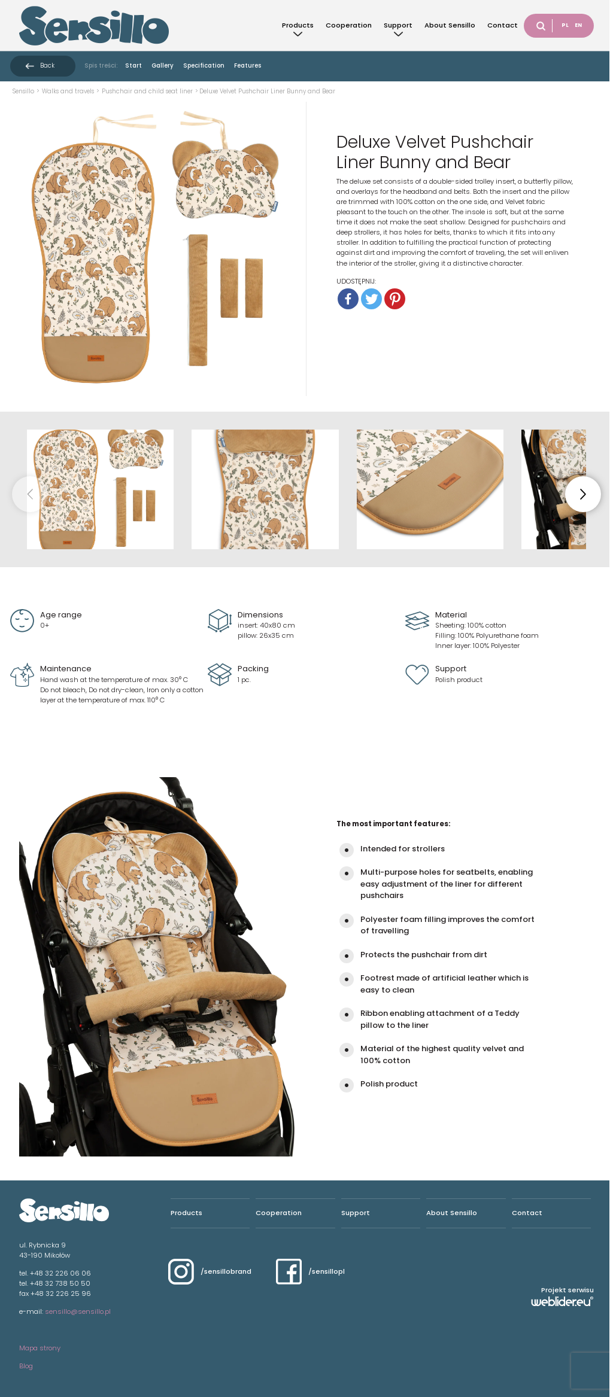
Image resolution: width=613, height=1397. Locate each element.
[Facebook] (348, 298)
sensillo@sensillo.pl (78, 1311)
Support (398, 25)
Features (247, 65)
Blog (26, 1366)
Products (298, 25)
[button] (583, 494)
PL (565, 25)
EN (578, 25)
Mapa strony (39, 1348)
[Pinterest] (394, 298)
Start (133, 65)
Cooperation (349, 25)
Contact (502, 25)
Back (47, 65)
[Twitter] (371, 298)
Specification (203, 65)
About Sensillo (449, 25)
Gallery (162, 65)
